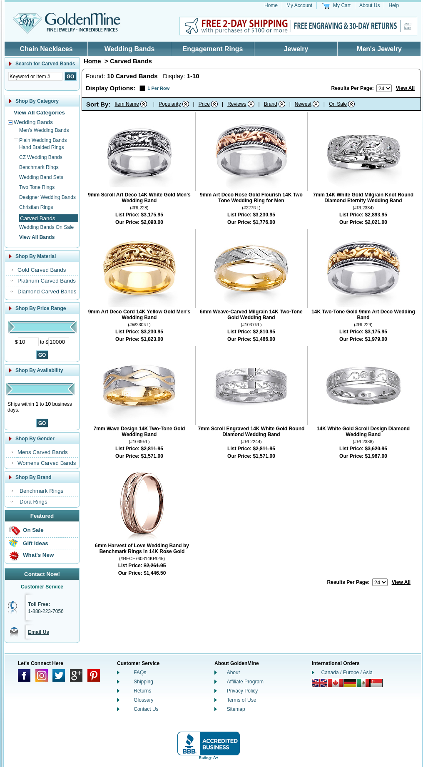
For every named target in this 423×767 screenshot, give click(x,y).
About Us (369, 5)
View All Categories (39, 112)
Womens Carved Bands (46, 463)
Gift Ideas (35, 543)
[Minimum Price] (28, 342)
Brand (270, 104)
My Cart (342, 5)
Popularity (170, 104)
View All (405, 88)
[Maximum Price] (58, 342)
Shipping (143, 682)
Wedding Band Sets (41, 177)
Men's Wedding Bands (44, 130)
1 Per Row (158, 88)
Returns (142, 691)
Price (204, 104)
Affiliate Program (245, 682)
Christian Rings (36, 207)
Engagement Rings (213, 48)
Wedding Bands (130, 48)
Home (271, 5)
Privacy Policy (242, 691)
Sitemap (236, 709)
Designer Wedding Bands (47, 197)
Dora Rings (33, 502)
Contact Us (146, 709)
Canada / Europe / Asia (347, 672)
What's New (38, 555)
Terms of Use (241, 700)
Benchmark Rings (39, 167)
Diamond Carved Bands (47, 291)
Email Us (38, 632)
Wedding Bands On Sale (46, 227)
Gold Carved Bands (41, 270)
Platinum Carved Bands (46, 281)
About (233, 672)
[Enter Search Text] (35, 76)
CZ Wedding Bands (40, 157)
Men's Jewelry (379, 48)
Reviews (236, 104)
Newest (303, 104)
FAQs (140, 672)
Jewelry (296, 48)
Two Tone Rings (37, 187)
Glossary (143, 700)
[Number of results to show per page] (384, 88)
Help (393, 5)
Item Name (126, 104)
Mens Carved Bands (42, 452)
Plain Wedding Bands (43, 140)
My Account (299, 5)
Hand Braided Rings (41, 147)
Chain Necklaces (46, 48)
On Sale (33, 530)
